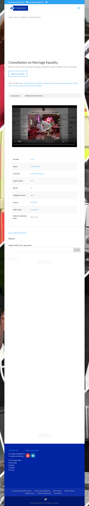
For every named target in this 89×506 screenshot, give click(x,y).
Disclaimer (58, 493)
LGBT (10, 86)
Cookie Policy (30, 493)
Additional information (34, 96)
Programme (34, 210)
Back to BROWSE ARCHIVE (17, 233)
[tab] (15, 96)
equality (46, 83)
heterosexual (58, 83)
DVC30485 (33, 202)
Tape (32, 195)
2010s (32, 159)
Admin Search (69, 491)
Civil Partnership (28, 83)
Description (15, 96)
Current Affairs (35, 166)
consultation (38, 83)
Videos (16, 17)
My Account (57, 491)
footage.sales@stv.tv (17, 454)
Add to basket (18, 73)
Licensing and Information (21, 491)
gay (51, 83)
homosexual (68, 83)
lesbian (75, 83)
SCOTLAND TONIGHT (37, 174)
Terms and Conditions (42, 491)
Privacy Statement (44, 493)
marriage (16, 86)
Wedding (38, 86)
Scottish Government (27, 86)
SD (31, 188)
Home (10, 17)
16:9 (31, 181)
